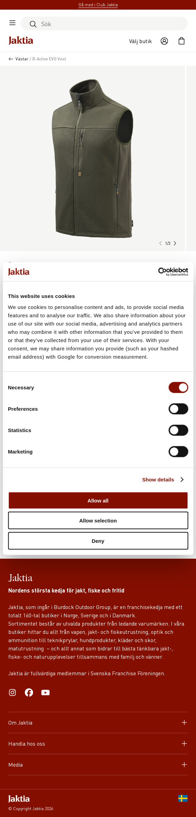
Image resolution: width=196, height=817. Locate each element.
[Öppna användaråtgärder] (164, 41)
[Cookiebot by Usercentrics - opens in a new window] (158, 271)
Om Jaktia (98, 722)
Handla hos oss (98, 743)
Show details (158, 479)
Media (98, 764)
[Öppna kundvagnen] (181, 41)
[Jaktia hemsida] (21, 41)
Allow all (98, 500)
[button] (175, 243)
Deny (98, 541)
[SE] (183, 803)
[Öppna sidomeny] (12, 23)
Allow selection (98, 521)
